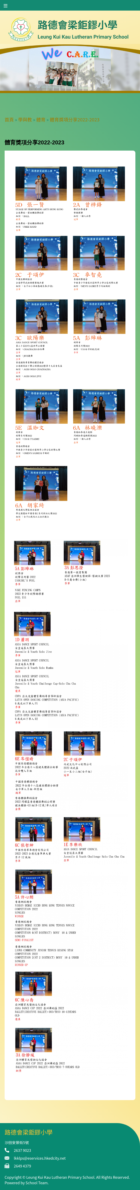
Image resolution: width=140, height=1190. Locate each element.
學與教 (25, 119)
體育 (40, 119)
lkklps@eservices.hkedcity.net (40, 1158)
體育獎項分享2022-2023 (75, 119)
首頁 (9, 119)
